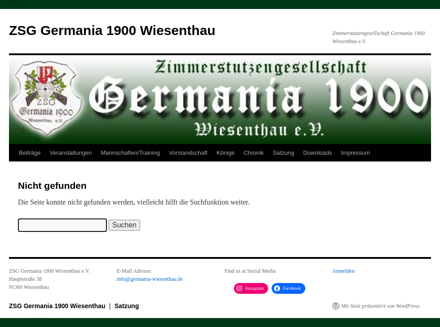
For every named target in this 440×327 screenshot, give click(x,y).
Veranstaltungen (70, 152)
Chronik (254, 152)
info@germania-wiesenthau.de (150, 279)
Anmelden (343, 271)
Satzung (283, 152)
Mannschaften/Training (130, 152)
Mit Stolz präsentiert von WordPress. (380, 306)
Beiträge (29, 152)
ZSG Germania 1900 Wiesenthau (112, 30)
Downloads (317, 152)
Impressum (355, 152)
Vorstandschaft (188, 152)
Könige (225, 152)
